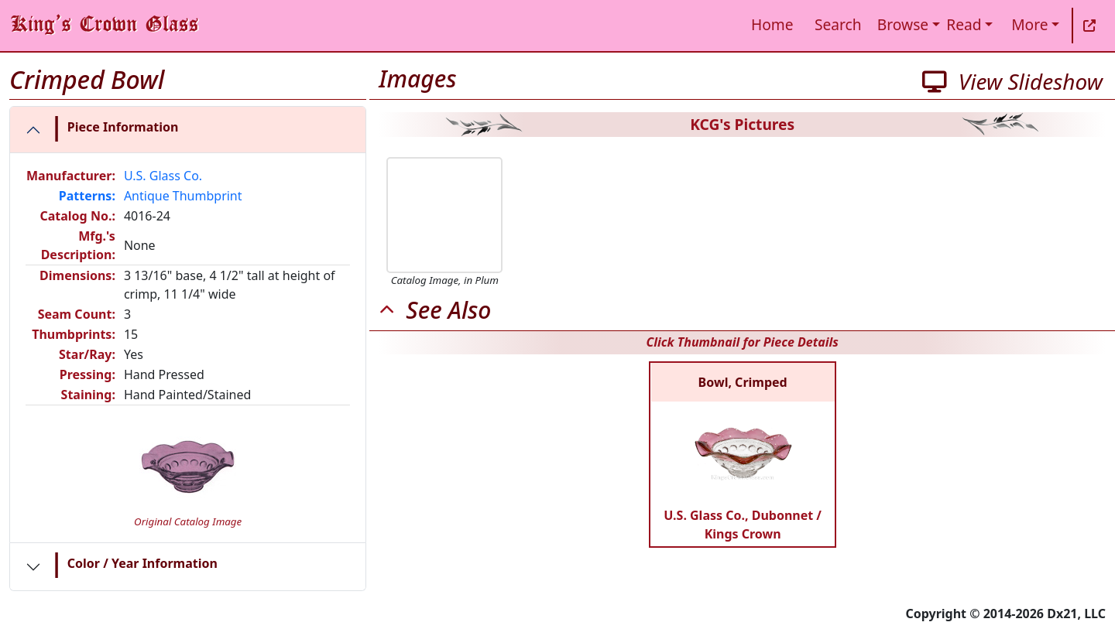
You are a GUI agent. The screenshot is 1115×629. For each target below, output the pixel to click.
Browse (902, 24)
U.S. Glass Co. (163, 175)
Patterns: (87, 195)
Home (772, 24)
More (1029, 24)
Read (963, 24)
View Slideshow (1012, 81)
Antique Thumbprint (183, 195)
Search (838, 24)
